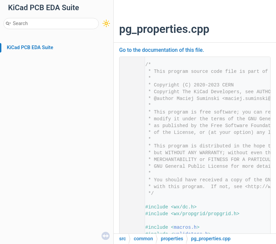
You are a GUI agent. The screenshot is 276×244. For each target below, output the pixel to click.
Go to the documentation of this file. (161, 50)
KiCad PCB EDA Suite (30, 47)
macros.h (185, 227)
